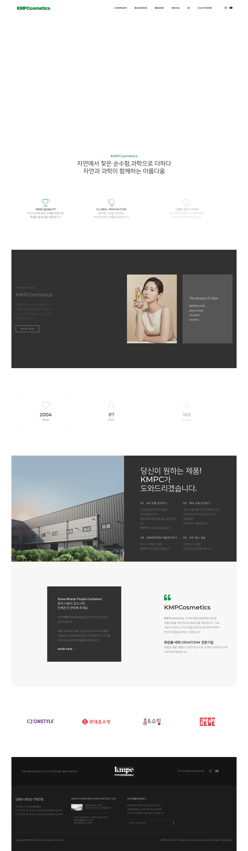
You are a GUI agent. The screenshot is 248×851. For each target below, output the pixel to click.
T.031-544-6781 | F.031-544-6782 (91, 815)
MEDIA (175, 6)
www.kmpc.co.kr (93, 803)
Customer (204, 6)
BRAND (158, 6)
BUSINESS (140, 6)
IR (188, 6)
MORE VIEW (67, 646)
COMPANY (119, 6)
